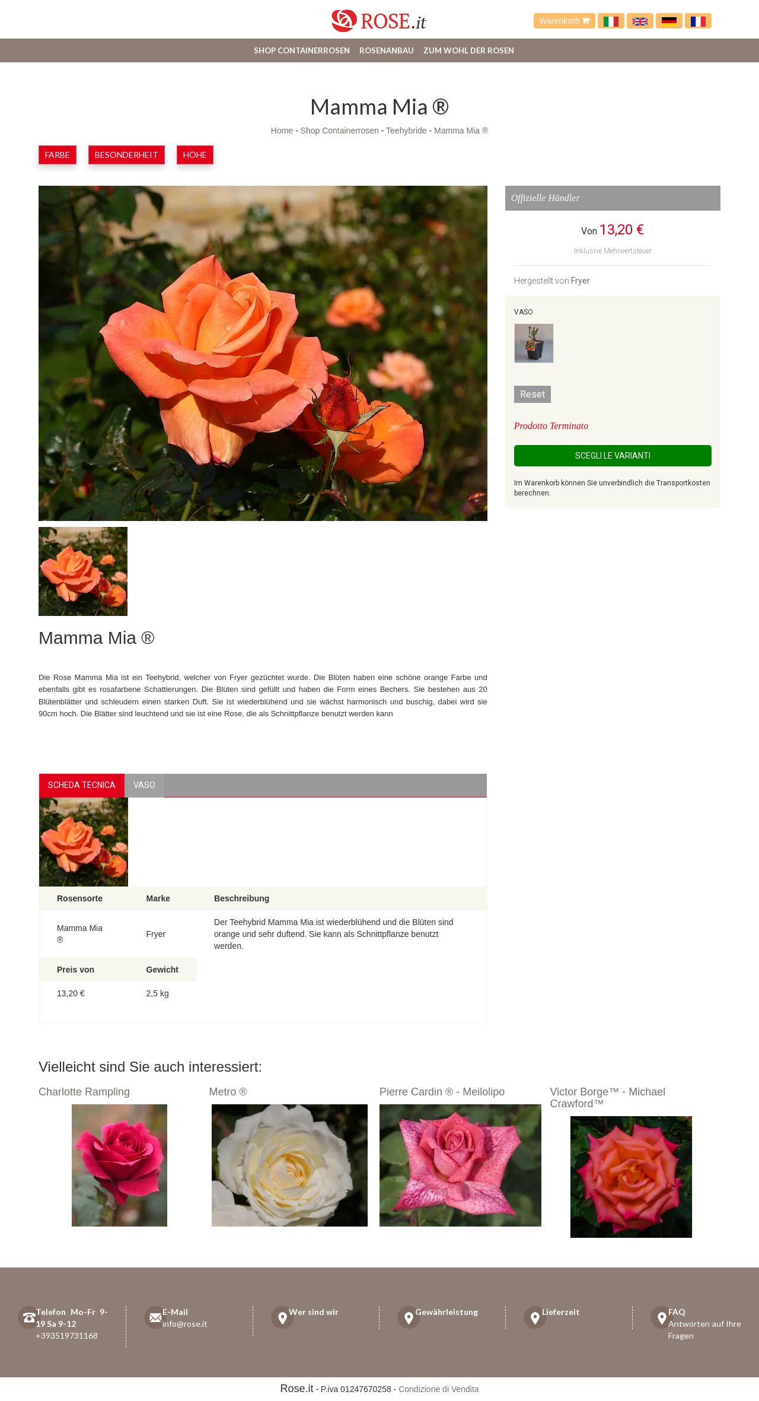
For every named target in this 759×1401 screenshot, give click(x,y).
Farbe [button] (57, 155)
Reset (532, 394)
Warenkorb (565, 21)
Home (282, 130)
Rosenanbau (386, 50)
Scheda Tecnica (82, 785)
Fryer (580, 280)
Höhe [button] (195, 155)
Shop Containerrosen (302, 50)
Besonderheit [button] (126, 155)
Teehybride (406, 130)
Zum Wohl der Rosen (468, 50)
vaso (144, 785)
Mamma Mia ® (461, 130)
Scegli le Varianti (612, 455)
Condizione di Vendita (438, 1389)
